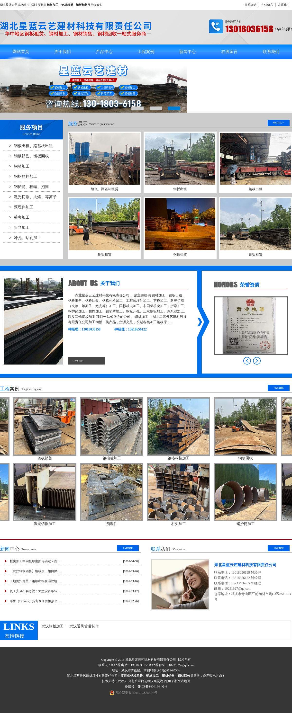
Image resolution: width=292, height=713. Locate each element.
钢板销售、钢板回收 (26, 156)
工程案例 (146, 51)
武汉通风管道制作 (84, 626)
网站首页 (21, 51)
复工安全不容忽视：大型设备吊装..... (35, 591)
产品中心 (104, 51)
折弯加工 (16, 227)
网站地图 (183, 681)
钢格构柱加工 (20, 176)
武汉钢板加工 (53, 626)
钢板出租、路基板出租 (28, 146)
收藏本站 (250, 5)
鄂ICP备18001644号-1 (152, 686)
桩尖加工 (16, 217)
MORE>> (278, 123)
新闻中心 (187, 51)
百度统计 (170, 681)
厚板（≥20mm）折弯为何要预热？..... (36, 601)
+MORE (78, 361)
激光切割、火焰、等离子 (30, 197)
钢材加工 (16, 166)
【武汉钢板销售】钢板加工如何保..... (35, 571)
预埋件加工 (18, 207)
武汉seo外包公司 (129, 681)
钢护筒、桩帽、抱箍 (26, 186)
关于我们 (62, 51)
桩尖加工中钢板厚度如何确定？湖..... (35, 561)
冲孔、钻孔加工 (22, 237)
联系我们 (284, 5)
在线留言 (267, 5)
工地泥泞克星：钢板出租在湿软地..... (35, 581)
